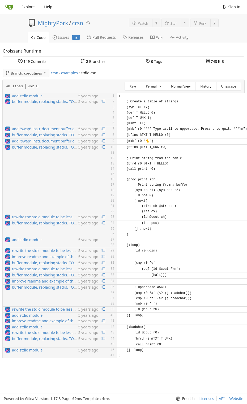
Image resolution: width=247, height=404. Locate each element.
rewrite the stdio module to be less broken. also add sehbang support (72, 216)
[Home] (9, 7)
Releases (133, 37)
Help (48, 6)
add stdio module (27, 95)
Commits (32, 61)
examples (69, 72)
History (205, 86)
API (222, 398)
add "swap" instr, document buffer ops (45, 128)
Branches (93, 61)
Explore (28, 6)
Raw (133, 86)
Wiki (156, 37)
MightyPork (53, 23)
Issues (66, 37)
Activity (179, 37)
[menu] (184, 398)
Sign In (232, 6)
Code (38, 37)
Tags (154, 61)
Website (236, 398)
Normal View (180, 86)
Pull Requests (101, 37)
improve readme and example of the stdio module (55, 256)
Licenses (206, 398)
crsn (77, 23)
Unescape (228, 86)
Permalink (153, 86)
